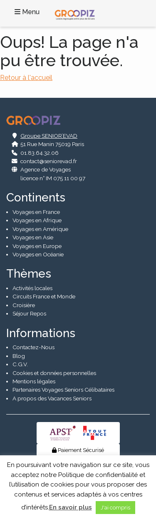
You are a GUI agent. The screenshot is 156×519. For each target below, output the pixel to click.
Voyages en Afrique (37, 220)
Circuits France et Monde (43, 296)
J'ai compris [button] (115, 507)
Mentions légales (33, 381)
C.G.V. (20, 364)
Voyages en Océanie (38, 254)
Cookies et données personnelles (54, 373)
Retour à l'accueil (26, 78)
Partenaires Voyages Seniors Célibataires (63, 389)
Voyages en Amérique (40, 229)
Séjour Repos (29, 313)
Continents (35, 197)
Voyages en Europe (37, 246)
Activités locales (32, 288)
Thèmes (28, 274)
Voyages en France (36, 212)
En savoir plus (70, 507)
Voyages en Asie (32, 237)
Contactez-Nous (33, 347)
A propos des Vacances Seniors (52, 398)
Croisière (23, 305)
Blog (18, 356)
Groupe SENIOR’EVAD (48, 135)
